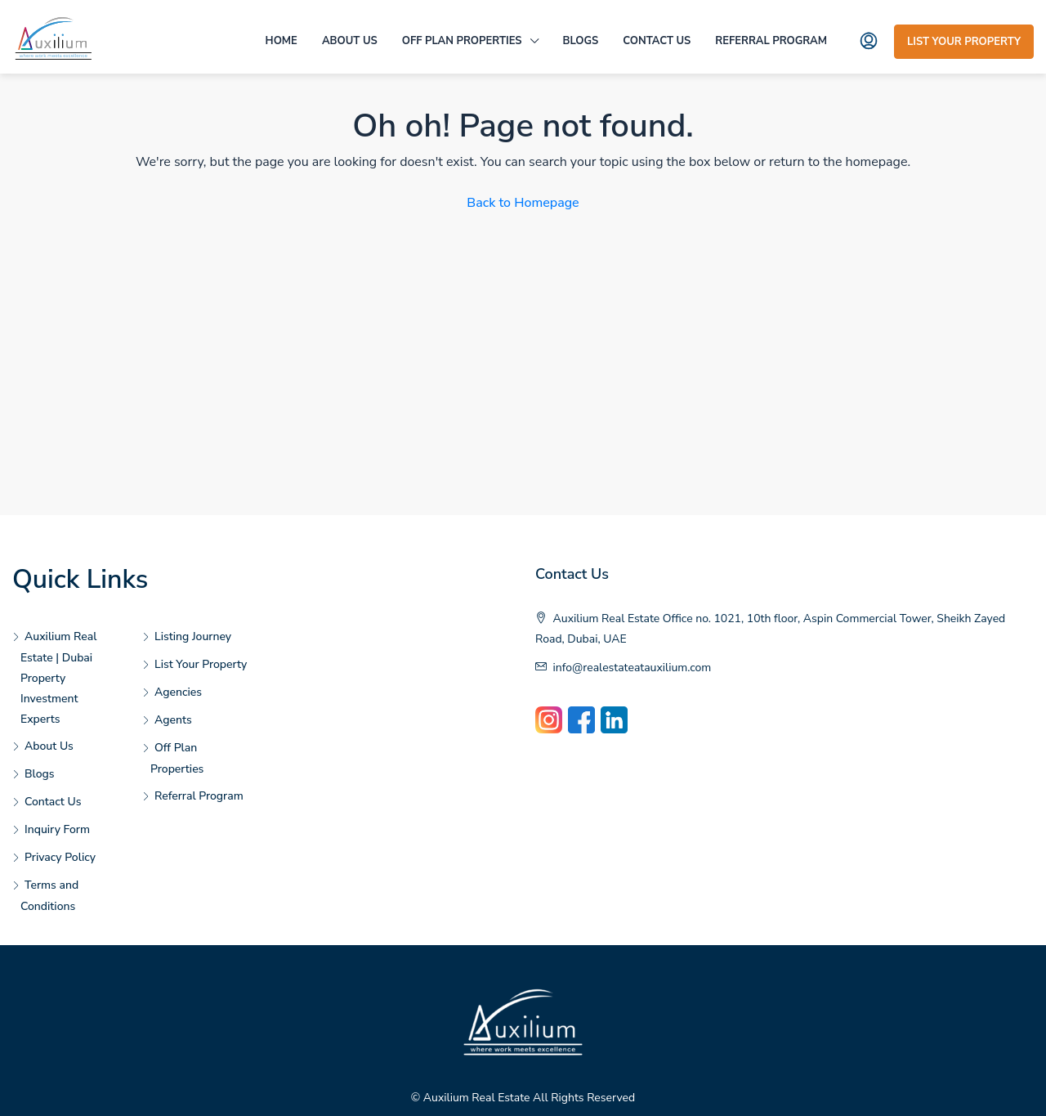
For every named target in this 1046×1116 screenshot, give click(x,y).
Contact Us (657, 41)
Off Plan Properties (462, 41)
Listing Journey (192, 636)
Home (281, 41)
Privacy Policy (60, 857)
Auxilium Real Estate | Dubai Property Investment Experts (58, 678)
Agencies (178, 692)
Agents (173, 720)
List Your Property (964, 41)
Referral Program (771, 41)
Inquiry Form (57, 829)
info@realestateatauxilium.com (632, 667)
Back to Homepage (523, 203)
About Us (350, 41)
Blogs (581, 41)
